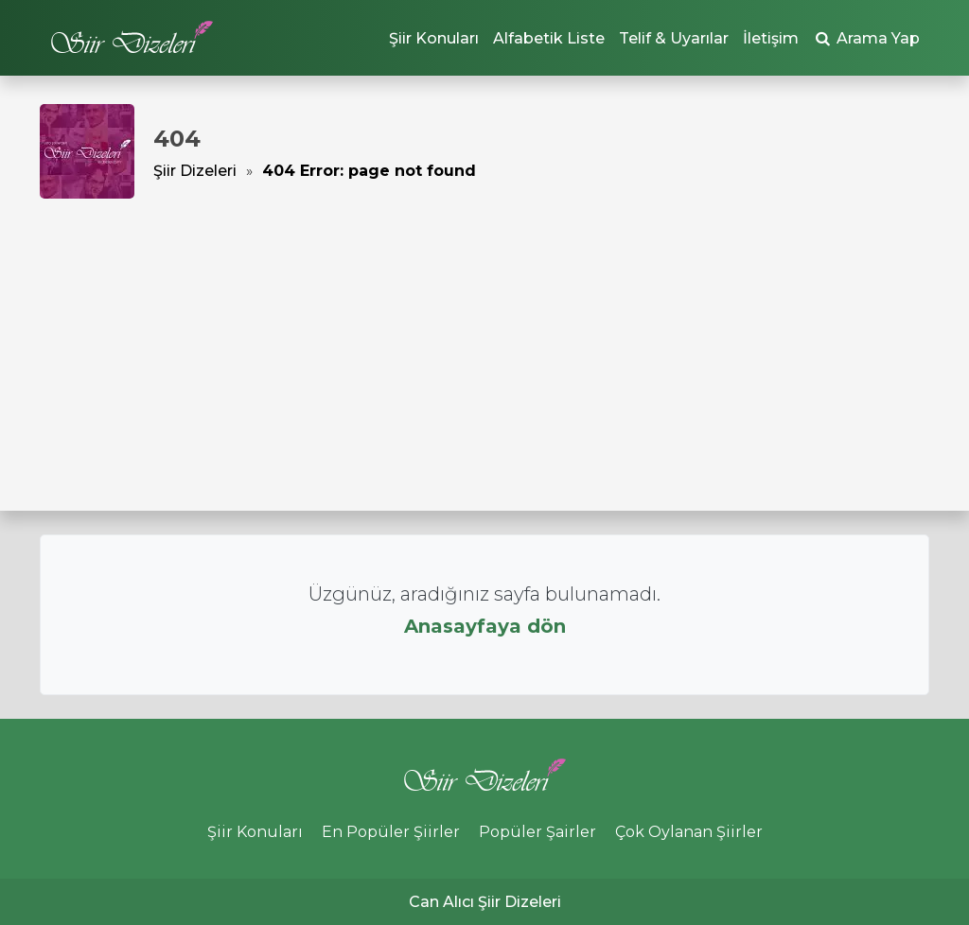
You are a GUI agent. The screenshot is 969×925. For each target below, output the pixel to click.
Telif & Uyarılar (674, 38)
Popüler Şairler (537, 832)
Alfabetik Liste (549, 38)
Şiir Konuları (434, 38)
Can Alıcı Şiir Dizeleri (485, 902)
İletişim (771, 38)
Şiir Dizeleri (195, 171)
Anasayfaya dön (485, 626)
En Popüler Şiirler (391, 832)
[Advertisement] (484, 340)
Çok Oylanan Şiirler (689, 832)
